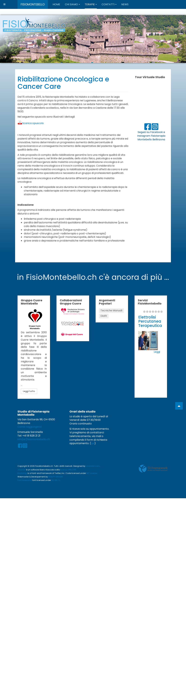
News (124, 4)
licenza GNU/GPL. (68, 469)
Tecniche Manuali (111, 310)
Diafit (103, 316)
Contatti (109, 4)
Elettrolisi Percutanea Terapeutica (150, 321)
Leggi (157, 352)
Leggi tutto (29, 391)
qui (92, 443)
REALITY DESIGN (55, 476)
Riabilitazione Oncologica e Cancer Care (63, 82)
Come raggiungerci (29, 427)
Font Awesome (24, 480)
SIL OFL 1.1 (55, 480)
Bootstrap (22, 473)
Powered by (153, 469)
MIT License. (92, 473)
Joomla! (21, 469)
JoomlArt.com (93, 466)
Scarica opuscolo (33, 123)
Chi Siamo (72, 4)
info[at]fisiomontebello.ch (33, 439)
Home (56, 4)
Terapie (91, 4)
